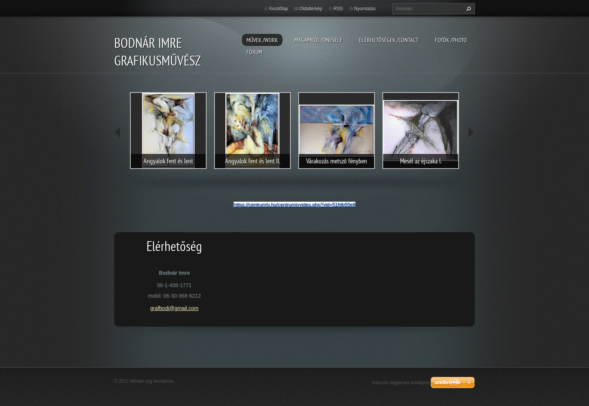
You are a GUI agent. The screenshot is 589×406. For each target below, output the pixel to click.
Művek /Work (262, 40)
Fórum (254, 52)
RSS (338, 8)
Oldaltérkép (310, 8)
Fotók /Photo (451, 40)
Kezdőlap (278, 8)
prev (118, 132)
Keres (467, 8)
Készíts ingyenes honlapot (400, 382)
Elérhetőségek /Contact (388, 40)
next (471, 132)
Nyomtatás (365, 8)
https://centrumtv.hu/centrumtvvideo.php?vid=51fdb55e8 (294, 204)
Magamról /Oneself (318, 40)
